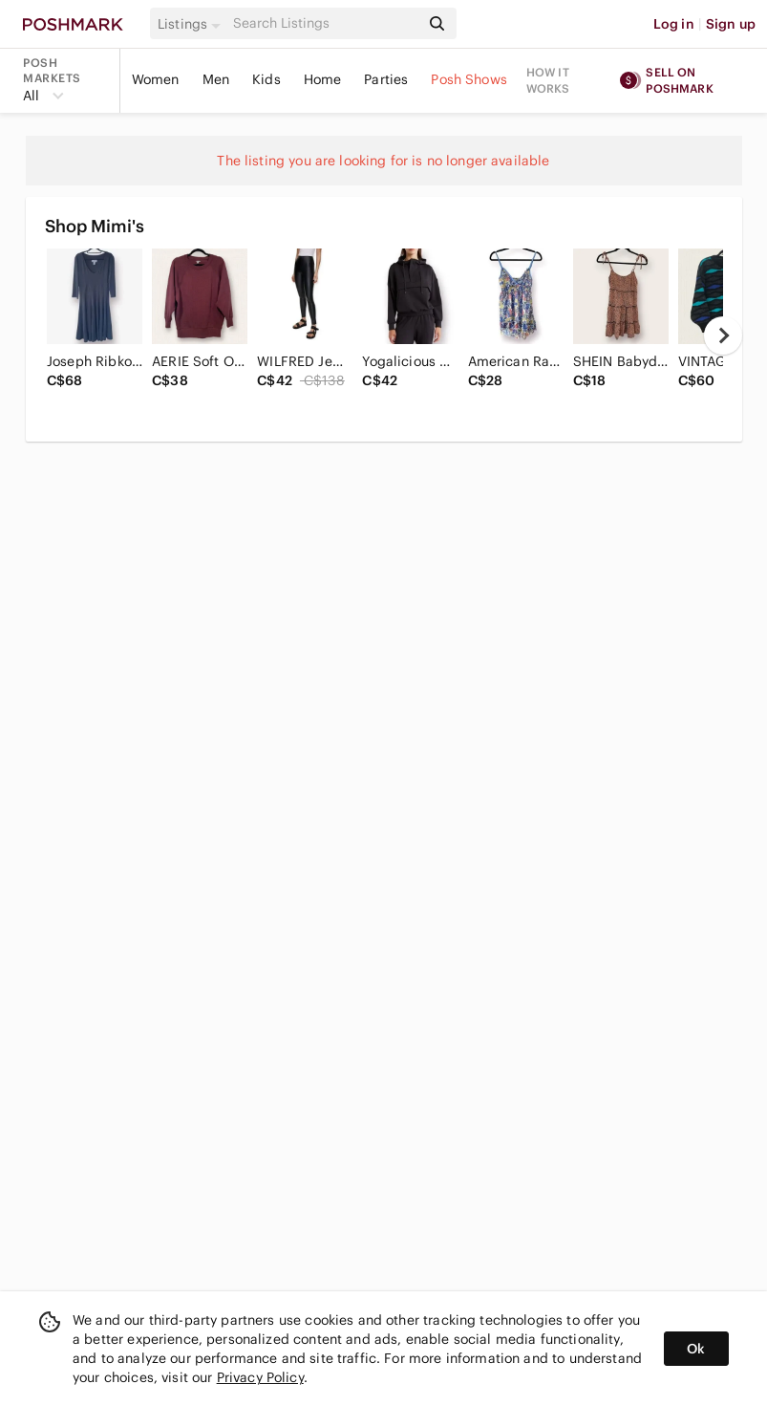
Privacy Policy (260, 1377)
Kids (266, 79)
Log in (673, 23)
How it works (548, 80)
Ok (696, 1348)
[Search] (324, 23)
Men (215, 79)
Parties (386, 79)
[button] (192, 23)
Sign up (731, 23)
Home (323, 79)
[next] (723, 335)
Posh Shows (469, 79)
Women (156, 79)
